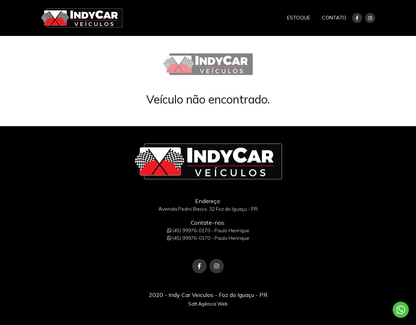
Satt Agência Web (208, 304)
